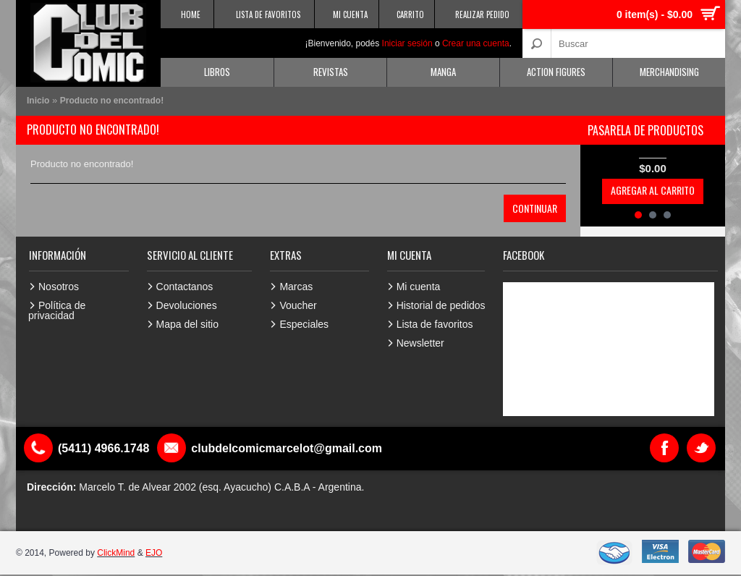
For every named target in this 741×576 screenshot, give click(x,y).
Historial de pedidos (441, 305)
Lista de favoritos (435, 324)
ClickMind (116, 553)
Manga (443, 71)
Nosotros (58, 286)
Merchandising (669, 71)
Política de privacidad (56, 310)
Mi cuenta (419, 286)
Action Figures (556, 71)
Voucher (297, 305)
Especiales (304, 324)
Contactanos (184, 286)
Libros (217, 71)
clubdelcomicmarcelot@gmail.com (286, 448)
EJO (153, 553)
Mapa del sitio (187, 324)
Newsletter (420, 343)
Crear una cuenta (475, 43)
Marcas (296, 286)
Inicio (38, 101)
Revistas (330, 71)
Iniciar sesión (407, 43)
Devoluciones (186, 305)
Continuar (534, 208)
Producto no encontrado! (112, 101)
